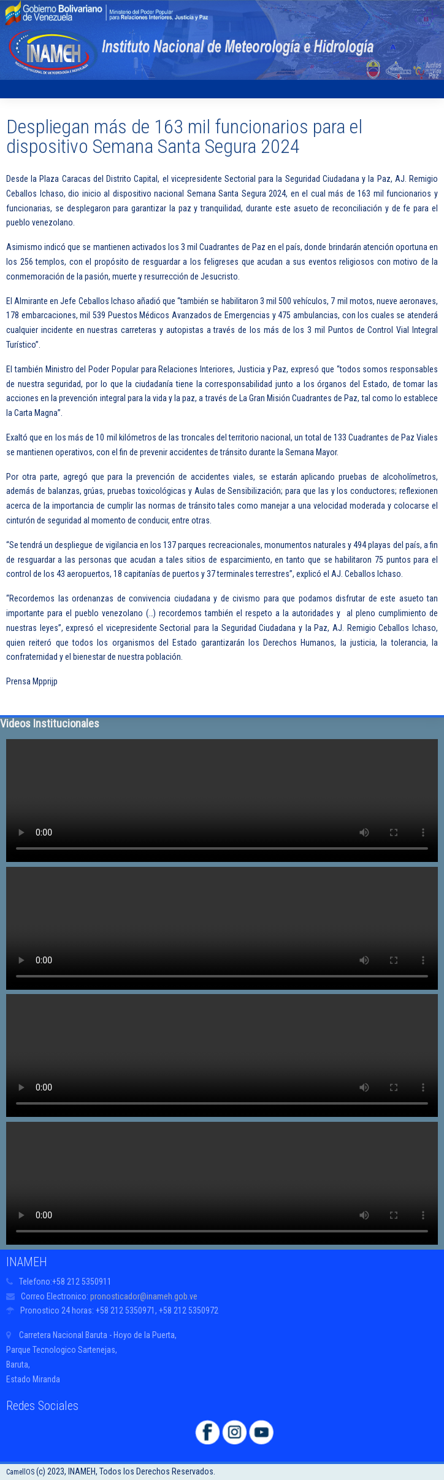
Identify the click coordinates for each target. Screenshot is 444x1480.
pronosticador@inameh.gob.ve (143, 1296)
